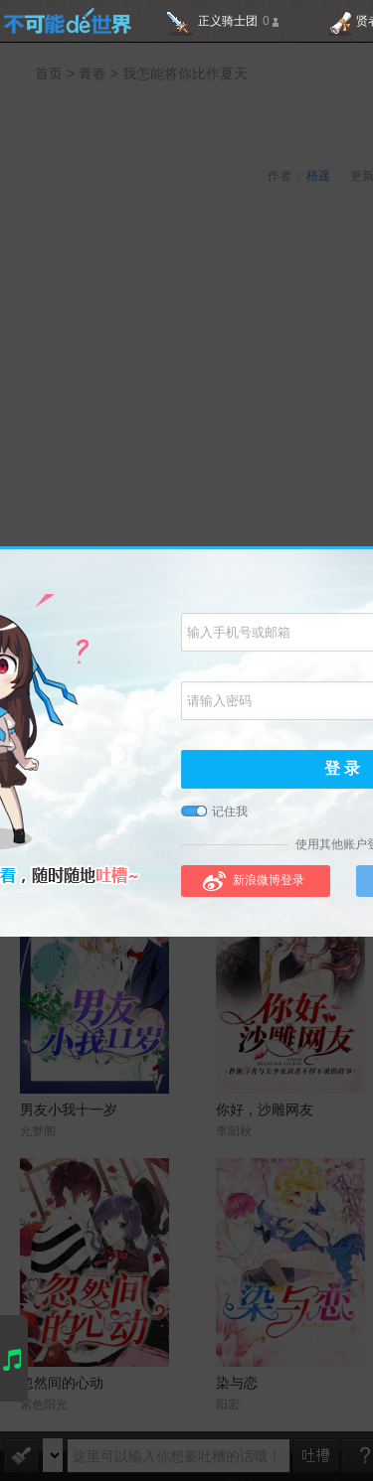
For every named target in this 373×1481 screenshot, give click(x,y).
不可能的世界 (67, 21)
